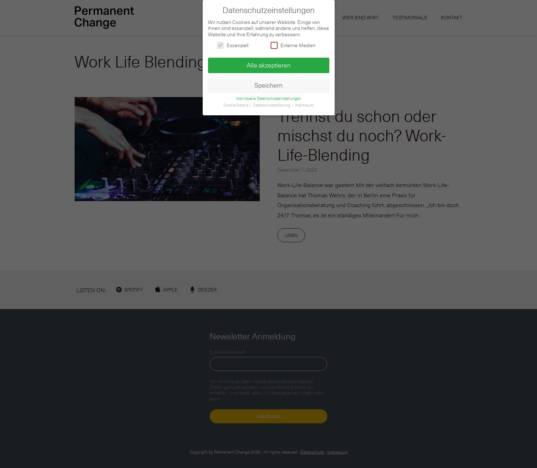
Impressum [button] (304, 103)
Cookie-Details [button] (236, 103)
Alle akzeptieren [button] (269, 63)
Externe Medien (293, 43)
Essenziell (232, 43)
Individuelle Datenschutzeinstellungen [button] (268, 97)
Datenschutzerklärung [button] (272, 103)
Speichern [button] (268, 83)
